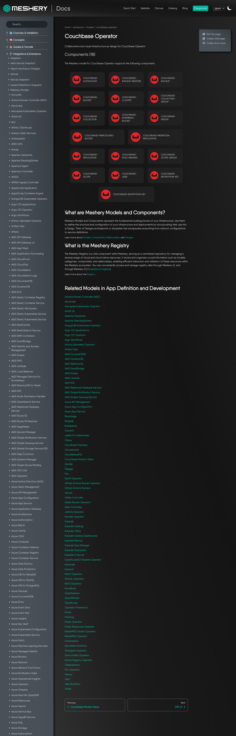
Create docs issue (213, 43)
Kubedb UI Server (74, 554)
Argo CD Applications (77, 330)
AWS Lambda (72, 378)
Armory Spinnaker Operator (80, 344)
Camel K (69, 430)
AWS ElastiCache (74, 363)
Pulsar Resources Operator (79, 626)
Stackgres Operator (76, 650)
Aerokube (70, 301)
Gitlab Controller (74, 497)
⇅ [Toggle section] (6, 33)
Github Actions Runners (78, 487)
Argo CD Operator (75, 335)
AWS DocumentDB (75, 354)
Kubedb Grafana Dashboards (81, 535)
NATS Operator (73, 583)
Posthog (69, 617)
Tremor (68, 674)
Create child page (213, 38)
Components (98, 237)
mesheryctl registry (99, 269)
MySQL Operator (74, 578)
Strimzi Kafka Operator (77, 655)
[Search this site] (26, 24)
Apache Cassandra (75, 315)
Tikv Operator (72, 669)
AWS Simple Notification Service (82, 392)
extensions (78, 27)
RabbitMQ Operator (76, 636)
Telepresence (72, 664)
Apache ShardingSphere (78, 320)
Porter (68, 612)
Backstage (70, 416)
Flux (67, 473)
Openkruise (71, 602)
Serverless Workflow (76, 645)
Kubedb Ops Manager (77, 545)
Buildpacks (71, 425)
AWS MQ (70, 382)
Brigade (69, 421)
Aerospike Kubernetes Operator (82, 306)
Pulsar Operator (73, 621)
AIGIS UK (70, 311)
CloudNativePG (73, 454)
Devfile (69, 464)
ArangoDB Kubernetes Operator (83, 325)
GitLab (68, 492)
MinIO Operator (73, 574)
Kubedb (69, 521)
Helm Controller (73, 507)
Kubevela (70, 564)
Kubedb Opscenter (75, 550)
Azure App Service (75, 411)
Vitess (68, 688)
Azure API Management (77, 401)
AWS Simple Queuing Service (81, 397)
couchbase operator (106, 27)
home (67, 27)
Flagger (69, 468)
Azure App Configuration (78, 406)
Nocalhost (70, 588)
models (90, 27)
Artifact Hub (71, 349)
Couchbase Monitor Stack (79, 459)
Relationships (113, 237)
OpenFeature (72, 593)
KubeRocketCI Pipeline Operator (83, 559)
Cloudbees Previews (76, 444)
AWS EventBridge (74, 368)
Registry (91, 274)
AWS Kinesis (71, 373)
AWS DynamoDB (74, 358)
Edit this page (211, 34)
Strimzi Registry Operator (78, 660)
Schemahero (72, 640)
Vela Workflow (72, 683)
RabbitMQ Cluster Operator (80, 631)
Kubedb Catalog (74, 526)
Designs (129, 237)
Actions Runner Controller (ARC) (82, 296)
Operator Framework (76, 607)
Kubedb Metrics (73, 540)
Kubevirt (69, 569)
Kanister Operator (74, 516)
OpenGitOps (72, 597)
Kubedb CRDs (73, 531)
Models (87, 237)
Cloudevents (72, 449)
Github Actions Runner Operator (82, 483)
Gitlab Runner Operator (78, 502)
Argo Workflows (73, 339)
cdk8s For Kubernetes (77, 435)
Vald (67, 679)
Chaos (68, 440)
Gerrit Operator (73, 478)
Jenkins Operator (74, 511)
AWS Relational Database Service (83, 387)
